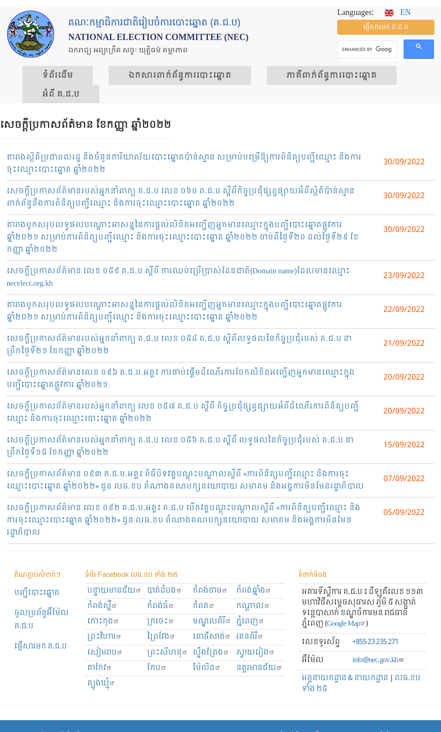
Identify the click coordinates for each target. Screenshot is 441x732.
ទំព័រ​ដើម (57, 75)
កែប (157, 668)
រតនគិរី (249, 637)
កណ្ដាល (253, 606)
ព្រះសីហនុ (167, 652)
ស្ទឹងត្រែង (211, 652)
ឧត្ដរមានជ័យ (259, 668)
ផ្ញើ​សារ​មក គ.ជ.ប (385, 27)
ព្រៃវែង (161, 637)
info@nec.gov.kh (378, 660)
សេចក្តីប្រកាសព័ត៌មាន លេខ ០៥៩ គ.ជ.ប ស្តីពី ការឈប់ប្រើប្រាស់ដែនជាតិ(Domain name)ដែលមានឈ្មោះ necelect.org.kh (178, 277)
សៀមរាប (105, 652)
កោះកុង (103, 621)
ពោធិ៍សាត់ (212, 637)
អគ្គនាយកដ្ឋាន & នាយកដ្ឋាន (345, 678)
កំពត (204, 606)
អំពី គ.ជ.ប (61, 94)
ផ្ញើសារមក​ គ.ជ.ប (40, 646)
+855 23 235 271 (375, 642)
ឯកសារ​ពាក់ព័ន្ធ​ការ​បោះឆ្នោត (179, 75)
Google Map (346, 623)
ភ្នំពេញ (250, 621)
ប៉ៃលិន (207, 668)
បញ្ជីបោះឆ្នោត (36, 593)
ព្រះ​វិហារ (104, 637)
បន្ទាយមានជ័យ (114, 590)
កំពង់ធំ (160, 606)
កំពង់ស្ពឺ (102, 606)
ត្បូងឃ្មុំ (101, 683)
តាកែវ (99, 668)
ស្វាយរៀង (255, 652)
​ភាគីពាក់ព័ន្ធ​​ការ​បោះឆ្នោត (332, 75)
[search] (366, 49)
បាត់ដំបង (164, 590)
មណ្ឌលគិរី (212, 621)
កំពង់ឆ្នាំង (253, 590)
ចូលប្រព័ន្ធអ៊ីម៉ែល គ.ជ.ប (41, 620)
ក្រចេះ (160, 621)
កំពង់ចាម (210, 590)
